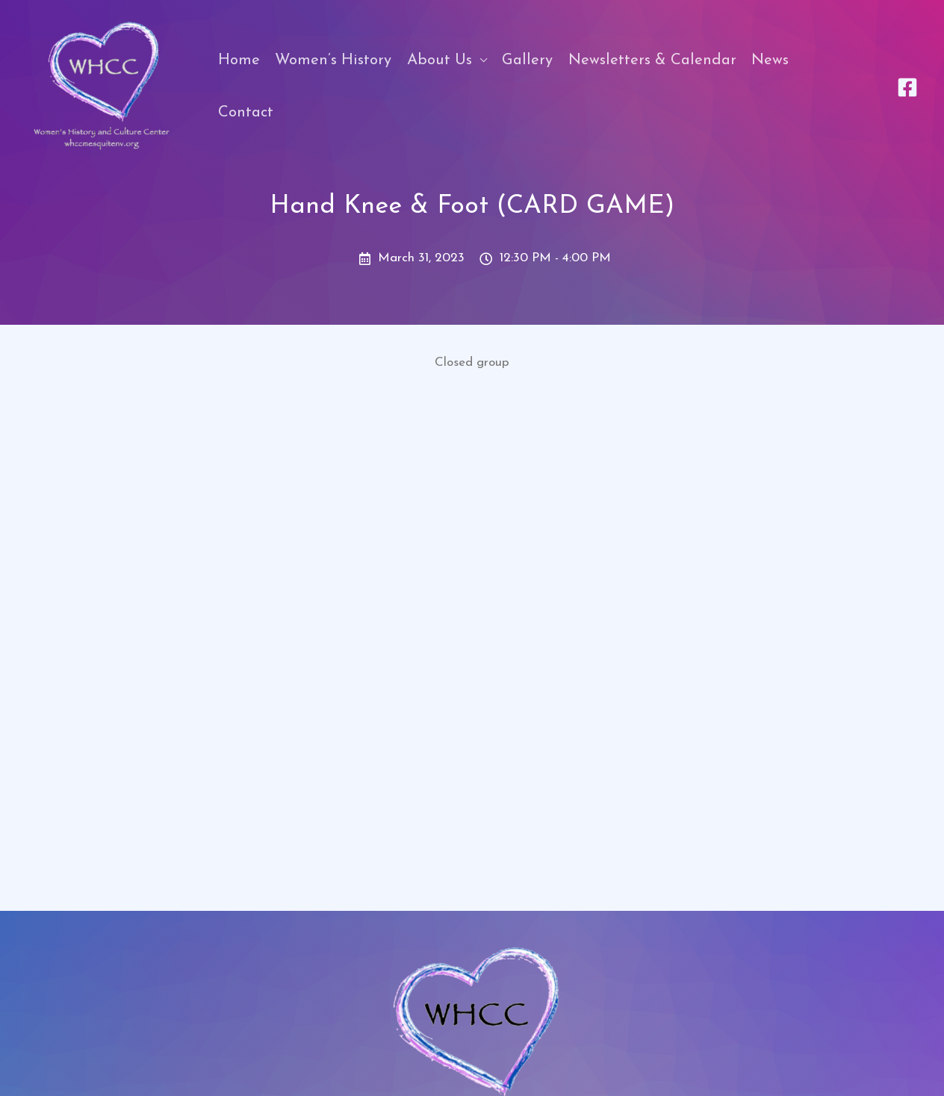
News (770, 60)
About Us (439, 60)
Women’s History (333, 60)
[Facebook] (907, 87)
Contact (245, 112)
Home (239, 60)
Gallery (527, 60)
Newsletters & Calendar (652, 60)
